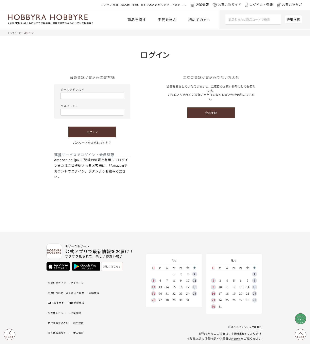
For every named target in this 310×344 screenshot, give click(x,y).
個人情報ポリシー (77, 312)
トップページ (15, 32)
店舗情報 (235, 322)
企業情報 (54, 306)
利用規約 (54, 312)
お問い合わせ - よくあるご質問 (70, 286)
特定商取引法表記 (77, 306)
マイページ (82, 280)
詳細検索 (293, 19)
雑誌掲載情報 (57, 299)
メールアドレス (72, 89)
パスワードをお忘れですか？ (92, 142)
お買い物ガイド (59, 280)
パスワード (69, 106)
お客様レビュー (82, 299)
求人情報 (54, 318)
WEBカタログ (75, 293)
